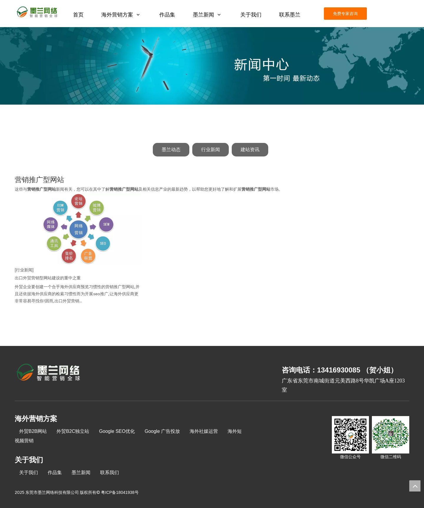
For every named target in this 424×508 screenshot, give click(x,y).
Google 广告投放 (162, 431)
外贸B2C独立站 (73, 431)
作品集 (55, 472)
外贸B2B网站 (33, 431)
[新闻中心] (212, 66)
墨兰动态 (171, 149)
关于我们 (28, 472)
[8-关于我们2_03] (48, 373)
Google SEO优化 (117, 431)
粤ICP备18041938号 (120, 492)
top (414, 485)
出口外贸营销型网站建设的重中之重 (48, 278)
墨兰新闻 (81, 472)
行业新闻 (210, 149)
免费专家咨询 (345, 13)
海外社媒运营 (204, 431)
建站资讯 (250, 149)
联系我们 (109, 472)
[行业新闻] (24, 270)
